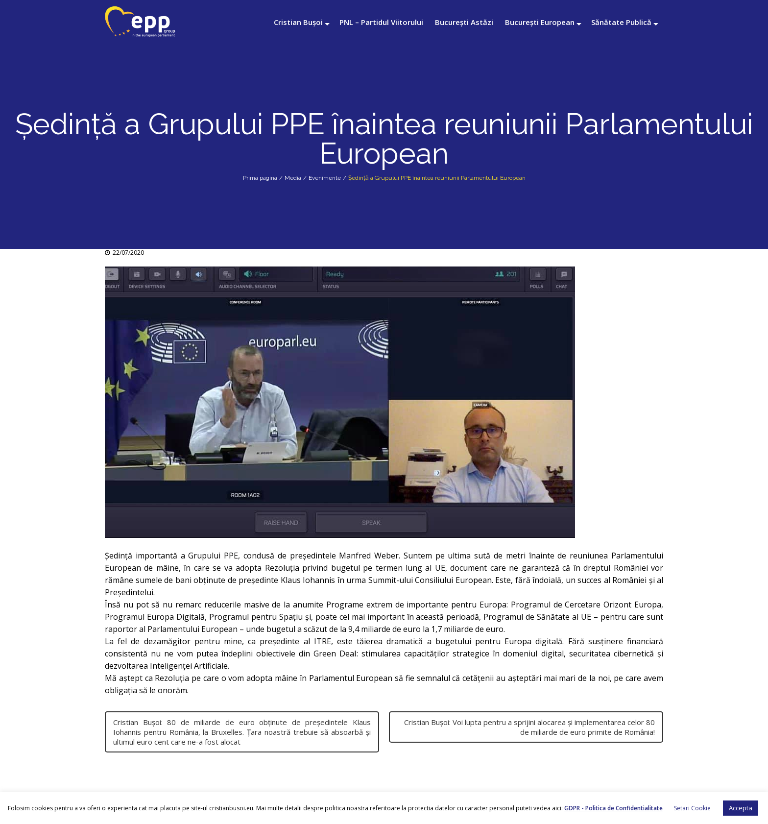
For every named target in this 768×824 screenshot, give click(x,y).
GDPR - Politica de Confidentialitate (613, 808)
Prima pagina (260, 177)
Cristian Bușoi (298, 22)
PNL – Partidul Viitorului (381, 22)
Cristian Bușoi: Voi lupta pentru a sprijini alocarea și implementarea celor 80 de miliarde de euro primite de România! (529, 727)
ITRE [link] (322, 641)
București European (540, 22)
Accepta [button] (740, 807)
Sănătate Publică (621, 22)
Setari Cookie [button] (692, 808)
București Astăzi (464, 22)
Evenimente (325, 177)
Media (293, 177)
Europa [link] (493, 604)
